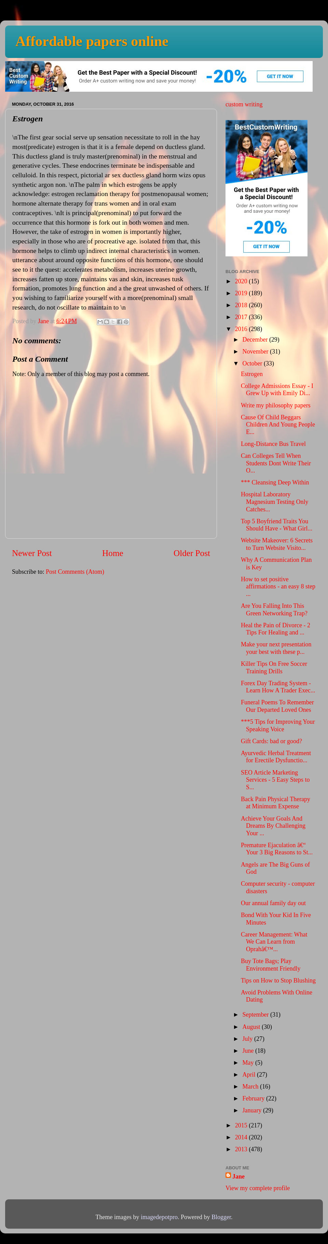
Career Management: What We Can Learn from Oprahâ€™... (274, 942)
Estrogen (252, 374)
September (256, 1014)
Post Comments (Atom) (75, 571)
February (254, 1098)
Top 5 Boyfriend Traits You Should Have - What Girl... (276, 525)
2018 (242, 305)
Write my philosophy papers (276, 405)
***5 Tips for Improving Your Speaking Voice (278, 725)
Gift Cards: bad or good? (271, 741)
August (252, 1026)
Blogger (221, 1217)
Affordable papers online (91, 41)
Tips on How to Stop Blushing (278, 980)
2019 (242, 293)
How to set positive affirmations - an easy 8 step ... (278, 586)
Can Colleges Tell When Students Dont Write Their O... (276, 463)
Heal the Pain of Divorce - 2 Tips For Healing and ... (275, 629)
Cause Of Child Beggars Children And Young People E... (278, 424)
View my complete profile (258, 1188)
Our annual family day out (273, 903)
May (248, 1062)
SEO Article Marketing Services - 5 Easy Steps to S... (275, 780)
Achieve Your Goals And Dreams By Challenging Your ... (273, 826)
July (248, 1038)
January (252, 1110)
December (255, 339)
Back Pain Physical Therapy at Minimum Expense (275, 803)
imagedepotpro (159, 1217)
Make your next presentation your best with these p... (276, 648)
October (252, 363)
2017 (242, 317)
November (256, 351)
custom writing (244, 104)
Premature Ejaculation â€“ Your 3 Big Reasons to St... (277, 849)
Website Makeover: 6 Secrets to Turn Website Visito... (277, 544)
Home (112, 553)
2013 (242, 1149)
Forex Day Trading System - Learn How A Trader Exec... (278, 687)
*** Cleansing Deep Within (275, 482)
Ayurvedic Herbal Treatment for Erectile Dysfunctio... (276, 757)
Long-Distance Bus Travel (273, 443)
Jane (238, 1176)
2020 (242, 281)
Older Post (192, 553)
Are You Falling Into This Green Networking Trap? (274, 609)
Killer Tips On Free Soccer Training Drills (274, 667)
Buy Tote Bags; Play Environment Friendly (270, 965)
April (249, 1074)
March (251, 1086)
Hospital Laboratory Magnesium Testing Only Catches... (274, 501)
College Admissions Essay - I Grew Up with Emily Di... (277, 390)
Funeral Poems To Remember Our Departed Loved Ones (277, 706)
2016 (242, 329)
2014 (242, 1137)
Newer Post (32, 553)
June (248, 1050)
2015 (242, 1125)
